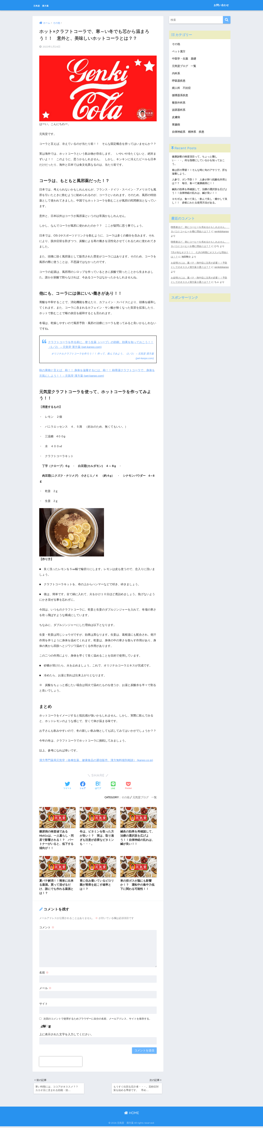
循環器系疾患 (180, 96)
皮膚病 (176, 118)
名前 (44, 973)
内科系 (177, 74)
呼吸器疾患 (179, 81)
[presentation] (60, 1062)
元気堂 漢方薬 (47, 5)
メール (45, 989)
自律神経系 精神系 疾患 (189, 133)
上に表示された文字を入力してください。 (66, 1035)
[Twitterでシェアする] (67, 785)
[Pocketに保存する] (128, 785)
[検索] (226, 20)
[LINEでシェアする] (113, 785)
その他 (125, 796)
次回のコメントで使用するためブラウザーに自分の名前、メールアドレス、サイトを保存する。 (97, 1019)
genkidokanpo (178, 239)
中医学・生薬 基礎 (185, 59)
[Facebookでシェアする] (83, 785)
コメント (46, 928)
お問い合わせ (221, 5)
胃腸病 (176, 126)
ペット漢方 (179, 51)
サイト (43, 1004)
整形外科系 (179, 104)
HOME (131, 1115)
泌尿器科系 (179, 111)
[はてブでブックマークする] (98, 785)
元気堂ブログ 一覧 (145, 796)
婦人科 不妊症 (182, 89)
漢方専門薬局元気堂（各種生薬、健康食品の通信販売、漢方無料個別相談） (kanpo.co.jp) (96, 759)
